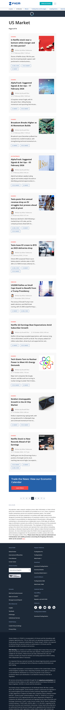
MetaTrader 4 (37, 558)
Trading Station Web (39, 581)
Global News (15, 65)
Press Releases (12, 558)
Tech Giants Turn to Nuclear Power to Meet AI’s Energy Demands (24, 362)
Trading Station (38, 555)
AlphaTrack (15, 156)
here (23, 539)
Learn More (20, 488)
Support (36, 596)
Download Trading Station (41, 566)
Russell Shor (25, 93)
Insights (11, 9)
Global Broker (12, 551)
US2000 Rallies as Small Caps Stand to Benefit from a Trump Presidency (23, 288)
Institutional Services (14, 618)
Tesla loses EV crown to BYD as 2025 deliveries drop (24, 246)
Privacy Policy (12, 629)
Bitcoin (27, 9)
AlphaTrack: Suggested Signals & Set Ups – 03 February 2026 (21, 162)
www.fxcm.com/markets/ (46, 680)
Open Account (46, 3)
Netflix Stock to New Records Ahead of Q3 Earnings (20, 441)
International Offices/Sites (16, 555)
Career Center (12, 562)
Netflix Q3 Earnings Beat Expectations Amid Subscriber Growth (31, 326)
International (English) (15, 570)
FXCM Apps (12, 614)
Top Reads (11, 611)
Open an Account (13, 596)
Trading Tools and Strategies (39, 9)
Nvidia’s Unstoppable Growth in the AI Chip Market (21, 402)
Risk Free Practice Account (15, 593)
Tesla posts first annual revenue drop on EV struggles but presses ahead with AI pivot (24, 203)
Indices (13, 282)
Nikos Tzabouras (27, 50)
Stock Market (26, 65)
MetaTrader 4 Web (39, 584)
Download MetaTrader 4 (40, 573)
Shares (13, 36)
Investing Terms (53, 9)
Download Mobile (39, 569)
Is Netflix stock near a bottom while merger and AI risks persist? (23, 42)
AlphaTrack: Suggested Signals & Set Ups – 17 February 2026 (21, 85)
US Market (19, 9)
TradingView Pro (38, 551)
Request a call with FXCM (40, 599)
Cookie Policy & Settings (15, 626)
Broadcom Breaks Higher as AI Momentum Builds (24, 124)
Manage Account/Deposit (15, 600)
